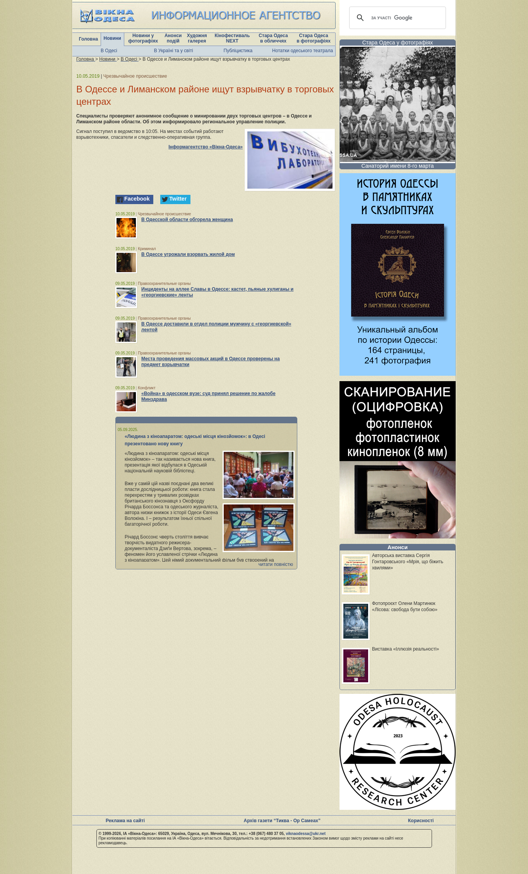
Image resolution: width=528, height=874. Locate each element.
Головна (88, 39)
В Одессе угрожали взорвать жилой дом (188, 254)
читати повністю (275, 564)
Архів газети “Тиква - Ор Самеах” (282, 820)
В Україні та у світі (173, 50)
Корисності (421, 820)
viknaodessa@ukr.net (306, 833)
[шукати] (396, 17)
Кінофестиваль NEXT (232, 38)
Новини (112, 38)
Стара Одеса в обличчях (273, 38)
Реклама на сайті (125, 820)
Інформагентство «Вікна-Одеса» (205, 147)
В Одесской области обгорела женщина (187, 219)
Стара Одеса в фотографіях (314, 38)
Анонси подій (173, 38)
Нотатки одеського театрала (302, 50)
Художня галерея (197, 38)
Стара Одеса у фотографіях (397, 42)
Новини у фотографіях (143, 38)
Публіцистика (238, 50)
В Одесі (109, 50)
